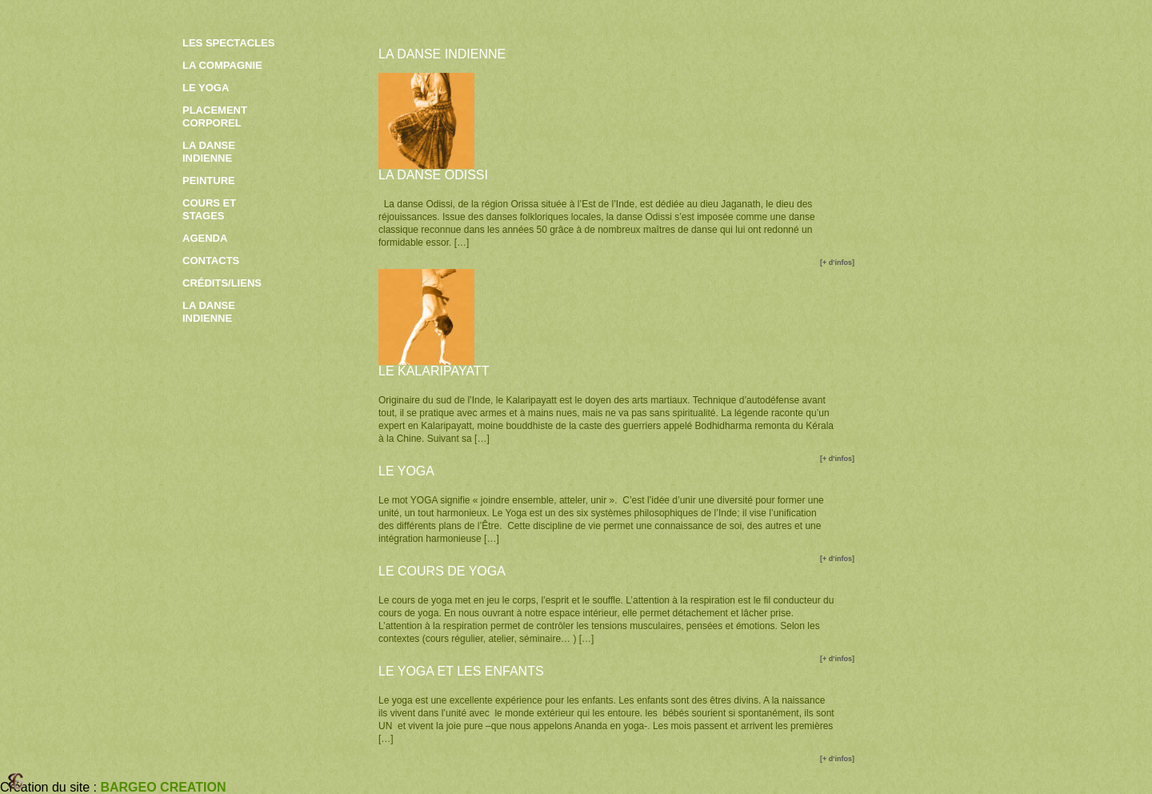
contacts (210, 261)
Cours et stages (209, 209)
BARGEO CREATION (163, 787)
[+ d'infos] (837, 263)
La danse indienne (208, 151)
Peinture (208, 180)
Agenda (204, 238)
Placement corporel (214, 116)
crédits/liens (222, 283)
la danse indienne (208, 311)
